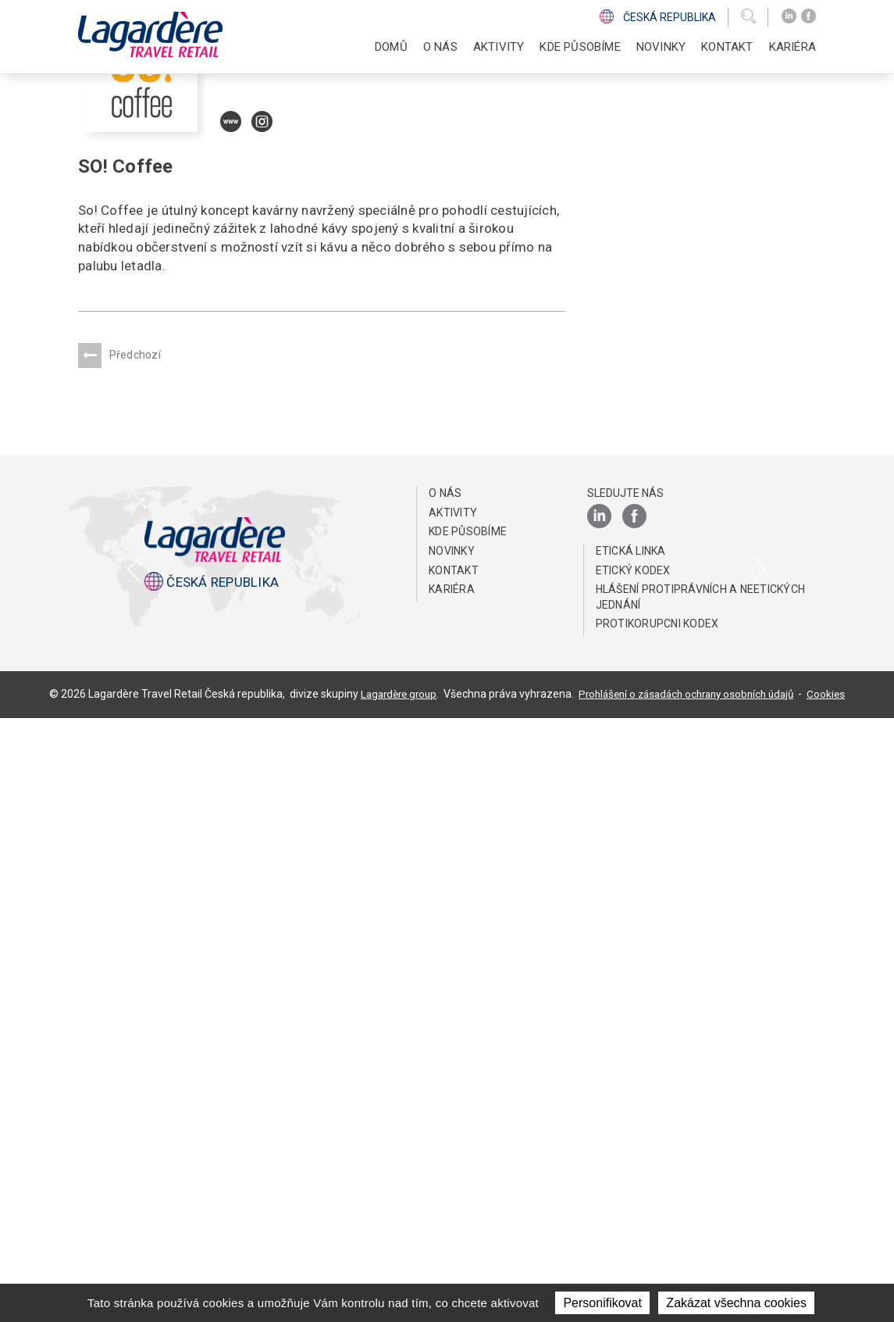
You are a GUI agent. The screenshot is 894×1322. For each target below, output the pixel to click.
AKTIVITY (453, 1116)
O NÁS (445, 1097)
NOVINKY (661, 47)
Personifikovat (602, 1302)
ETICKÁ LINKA (631, 1155)
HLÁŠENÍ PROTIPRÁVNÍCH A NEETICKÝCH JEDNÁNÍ (701, 1201)
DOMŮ (391, 47)
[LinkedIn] (789, 16)
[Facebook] (808, 16)
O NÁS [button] (440, 47)
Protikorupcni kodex (657, 1228)
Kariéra (452, 1193)
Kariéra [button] (792, 47)
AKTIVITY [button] (499, 47)
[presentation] (135, 860)
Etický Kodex (633, 1174)
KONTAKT (727, 47)
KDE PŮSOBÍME (580, 47)
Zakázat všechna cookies (736, 1302)
